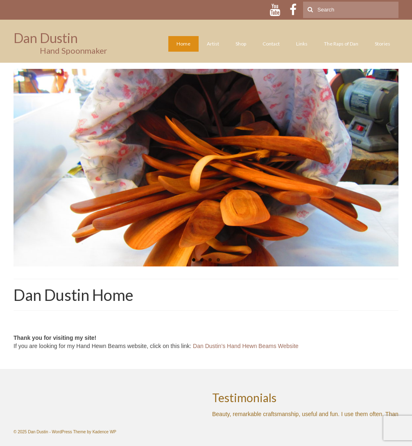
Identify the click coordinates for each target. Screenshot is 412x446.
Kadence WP (104, 432)
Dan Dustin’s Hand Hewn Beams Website (246, 346)
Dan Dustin (46, 38)
